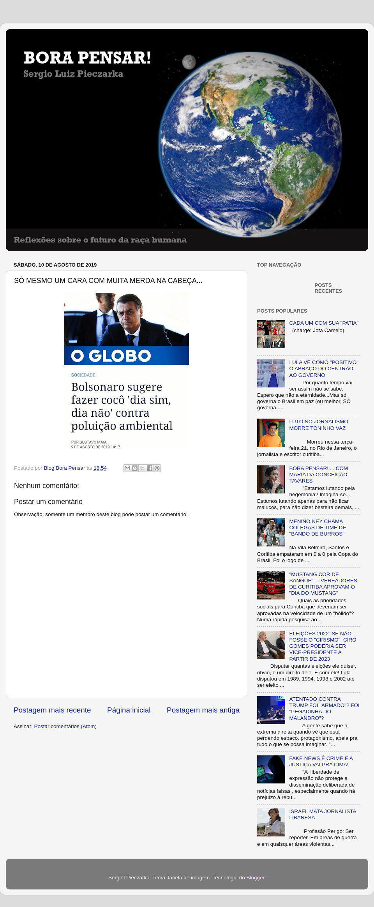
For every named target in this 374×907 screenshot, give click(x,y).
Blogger (255, 877)
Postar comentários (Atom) (65, 726)
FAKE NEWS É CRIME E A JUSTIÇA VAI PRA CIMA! (321, 761)
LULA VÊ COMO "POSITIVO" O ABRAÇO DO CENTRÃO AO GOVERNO (323, 368)
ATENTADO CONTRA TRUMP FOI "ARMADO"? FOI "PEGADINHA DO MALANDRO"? (324, 708)
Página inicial (128, 710)
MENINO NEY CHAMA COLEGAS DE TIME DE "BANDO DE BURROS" (317, 527)
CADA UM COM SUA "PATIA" (323, 323)
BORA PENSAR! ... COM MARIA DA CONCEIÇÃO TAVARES (318, 474)
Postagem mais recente (52, 710)
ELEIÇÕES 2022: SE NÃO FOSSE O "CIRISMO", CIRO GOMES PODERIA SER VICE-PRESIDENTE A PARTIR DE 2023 (322, 646)
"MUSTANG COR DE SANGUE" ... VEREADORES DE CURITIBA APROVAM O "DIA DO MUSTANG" (323, 583)
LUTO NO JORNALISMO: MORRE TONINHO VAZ (319, 425)
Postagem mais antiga (203, 710)
